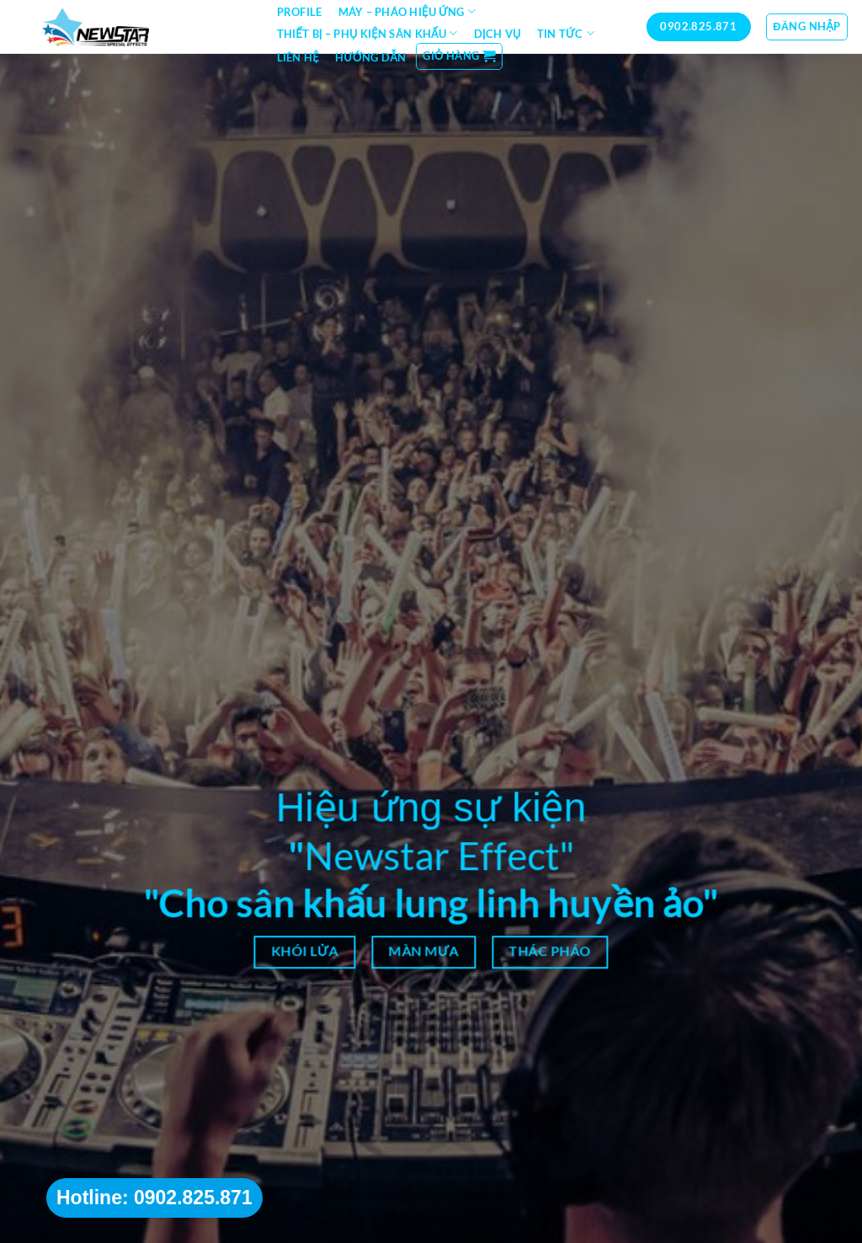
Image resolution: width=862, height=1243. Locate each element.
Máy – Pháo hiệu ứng (407, 11)
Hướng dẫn (370, 57)
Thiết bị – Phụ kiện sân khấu (367, 33)
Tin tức (565, 33)
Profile (299, 12)
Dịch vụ (497, 33)
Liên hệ (298, 57)
